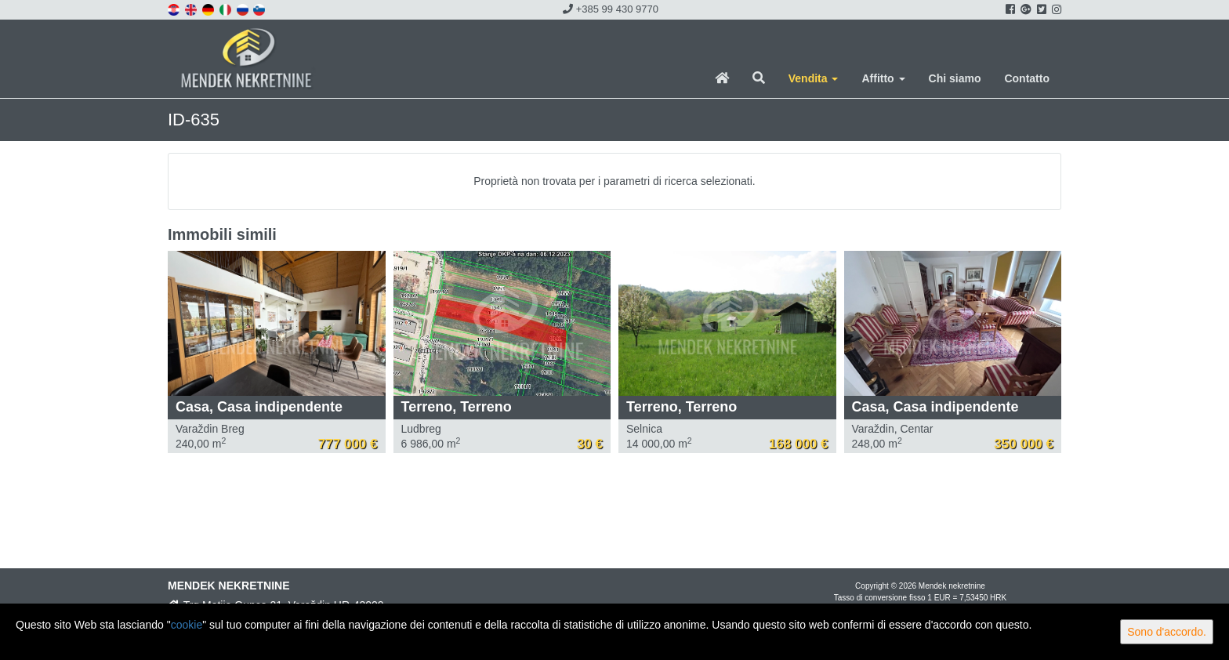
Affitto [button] (883, 78)
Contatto (1027, 78)
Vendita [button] (814, 78)
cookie (186, 624)
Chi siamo (955, 78)
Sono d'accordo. (1166, 632)
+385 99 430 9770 (610, 9)
